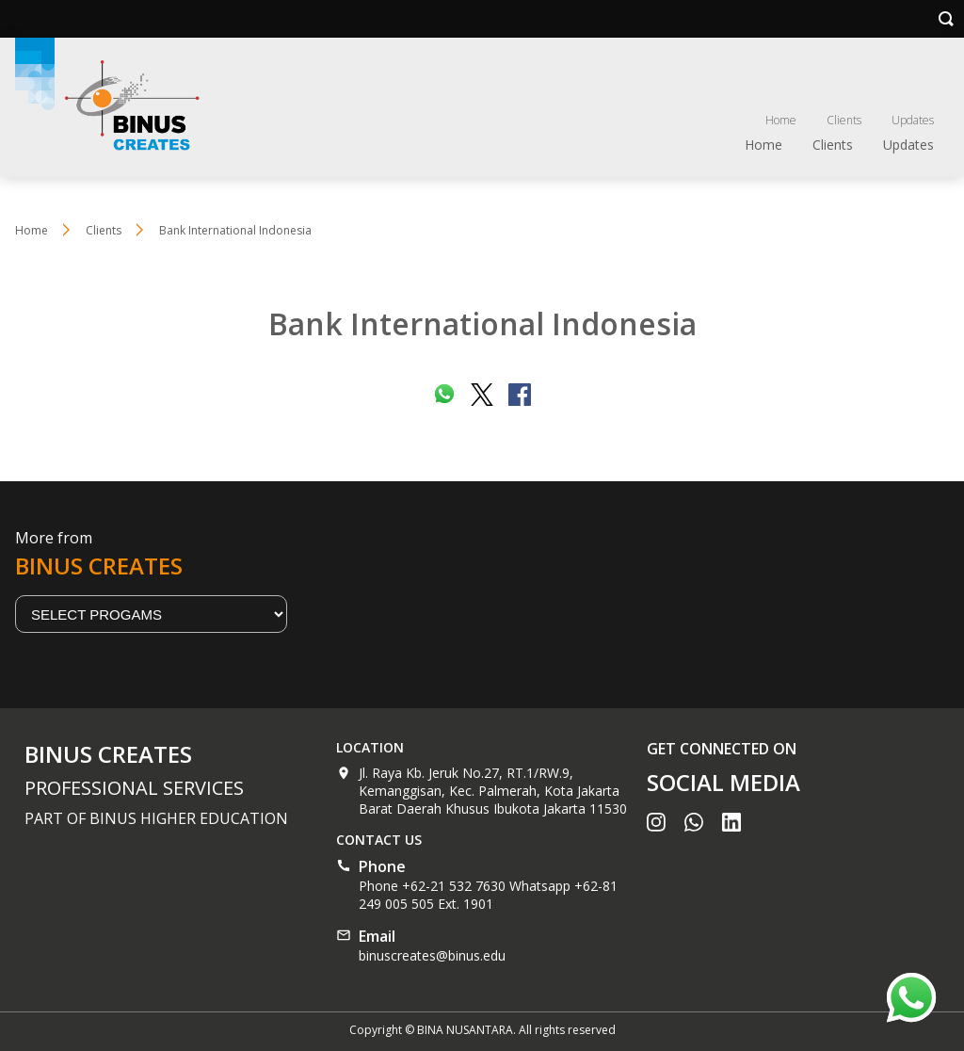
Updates (913, 120)
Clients (844, 120)
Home (780, 120)
